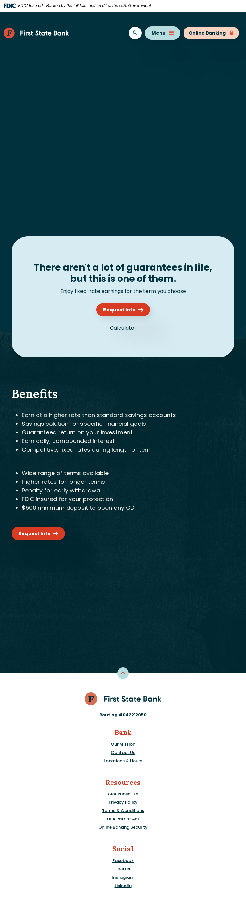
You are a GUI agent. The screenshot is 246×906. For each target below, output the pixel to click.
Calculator (123, 327)
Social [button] (123, 848)
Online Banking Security (123, 827)
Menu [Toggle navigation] (163, 33)
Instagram (123, 877)
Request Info (119, 309)
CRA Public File (123, 794)
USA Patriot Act (123, 819)
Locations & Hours (123, 761)
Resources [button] (123, 782)
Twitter (123, 869)
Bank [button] (123, 732)
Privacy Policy (123, 802)
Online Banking (211, 33)
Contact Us (123, 753)
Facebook (123, 861)
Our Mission (123, 744)
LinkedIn (123, 886)
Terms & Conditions (123, 811)
